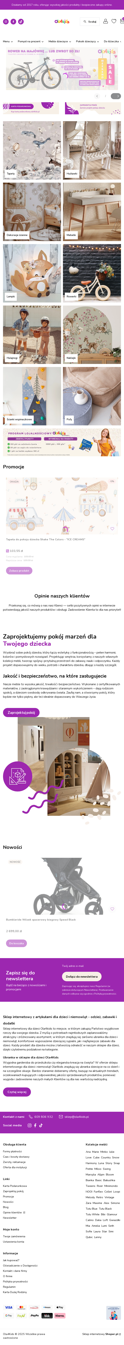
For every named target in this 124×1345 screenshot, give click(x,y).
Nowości (8, 1202)
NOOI (89, 1191)
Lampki (11, 296)
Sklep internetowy (100, 1334)
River (100, 1186)
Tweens (90, 1186)
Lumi (104, 1226)
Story (109, 1163)
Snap (117, 1163)
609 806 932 (43, 1117)
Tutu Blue (91, 1209)
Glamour (112, 1214)
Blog (5, 1207)
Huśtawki (72, 173)
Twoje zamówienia (14, 1236)
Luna (101, 1163)
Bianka (90, 1180)
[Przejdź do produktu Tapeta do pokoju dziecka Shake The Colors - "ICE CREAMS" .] (62, 506)
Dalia (98, 1220)
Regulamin (9, 1287)
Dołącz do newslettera (82, 976)
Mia (88, 1226)
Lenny (97, 1237)
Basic (98, 1180)
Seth (111, 1226)
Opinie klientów (13, 1212)
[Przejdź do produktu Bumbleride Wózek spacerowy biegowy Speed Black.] (62, 886)
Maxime (97, 1203)
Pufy (69, 419)
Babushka (109, 1180)
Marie (95, 1152)
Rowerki (71, 296)
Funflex (98, 1191)
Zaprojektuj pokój (21, 712)
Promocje (8, 1196)
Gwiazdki (114, 1220)
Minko (104, 1152)
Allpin (100, 1174)
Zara (88, 1203)
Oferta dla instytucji (15, 1167)
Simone (115, 1203)
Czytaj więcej (17, 1092)
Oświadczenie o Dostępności (20, 1265)
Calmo (90, 1220)
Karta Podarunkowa (15, 1186)
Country (106, 1157)
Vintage (109, 1197)
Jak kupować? (11, 1260)
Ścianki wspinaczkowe (19, 419)
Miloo (97, 1169)
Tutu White (93, 1214)
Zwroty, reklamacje (14, 1162)
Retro (99, 1197)
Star (104, 1231)
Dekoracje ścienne (17, 235)
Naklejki (71, 358)
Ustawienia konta (13, 1242)
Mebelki (71, 235)
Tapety (11, 173)
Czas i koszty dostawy (16, 1157)
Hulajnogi (12, 358)
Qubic (89, 1237)
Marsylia (91, 1174)
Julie (111, 1152)
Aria (88, 1152)
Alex (106, 1203)
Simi (111, 1231)
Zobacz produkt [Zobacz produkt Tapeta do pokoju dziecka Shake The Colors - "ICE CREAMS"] (19, 570)
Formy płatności (12, 1151)
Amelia (96, 1226)
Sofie (89, 1231)
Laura (97, 1231)
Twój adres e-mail (73, 966)
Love (89, 1157)
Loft (105, 1220)
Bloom (110, 1174)
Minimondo (111, 1186)
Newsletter (10, 1218)
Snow (115, 1157)
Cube (96, 1157)
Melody (90, 1197)
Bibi (103, 1214)
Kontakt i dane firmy (15, 1271)
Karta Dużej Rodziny (15, 1292)
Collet (108, 1191)
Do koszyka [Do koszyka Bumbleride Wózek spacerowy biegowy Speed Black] (16, 943)
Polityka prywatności (15, 1281)
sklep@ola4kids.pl (77, 1117)
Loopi (116, 1191)
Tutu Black (105, 1209)
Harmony (91, 1163)
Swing (107, 1169)
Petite (89, 1169)
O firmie (7, 1276)
